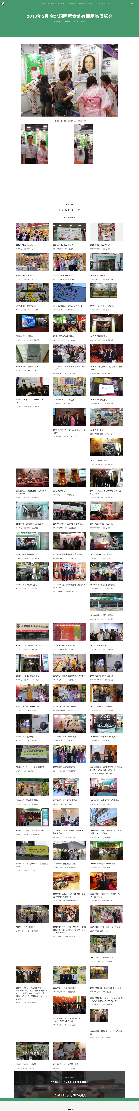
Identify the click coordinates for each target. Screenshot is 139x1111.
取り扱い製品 (62, 4)
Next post (97, 1065)
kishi (68, 21)
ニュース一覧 (41, 4)
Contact (91, 4)
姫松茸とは (51, 4)
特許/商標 (82, 4)
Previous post (42, 1065)
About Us (72, 4)
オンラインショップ (103, 4)
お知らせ (83, 21)
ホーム (32, 4)
